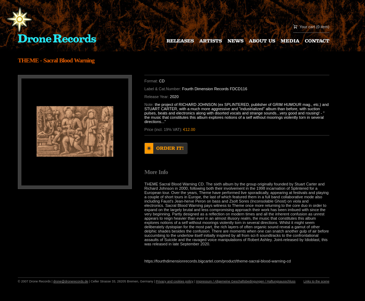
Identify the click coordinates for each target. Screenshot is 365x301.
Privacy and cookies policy (175, 281)
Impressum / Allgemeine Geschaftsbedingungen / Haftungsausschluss (245, 281)
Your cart (307, 27)
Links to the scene (316, 281)
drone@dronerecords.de (70, 281)
